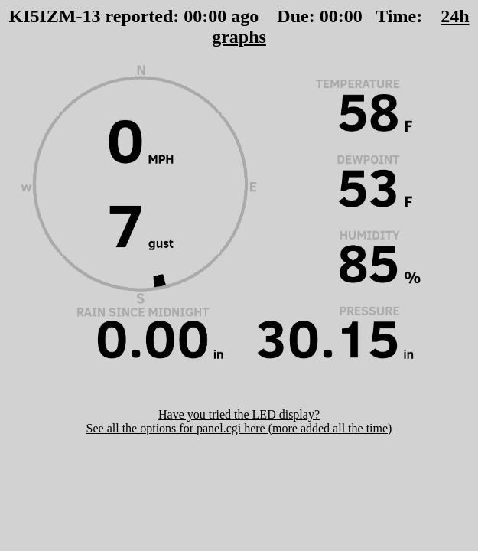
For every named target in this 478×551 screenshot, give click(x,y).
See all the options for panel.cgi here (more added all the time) (239, 428)
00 (193, 16)
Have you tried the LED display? (239, 414)
